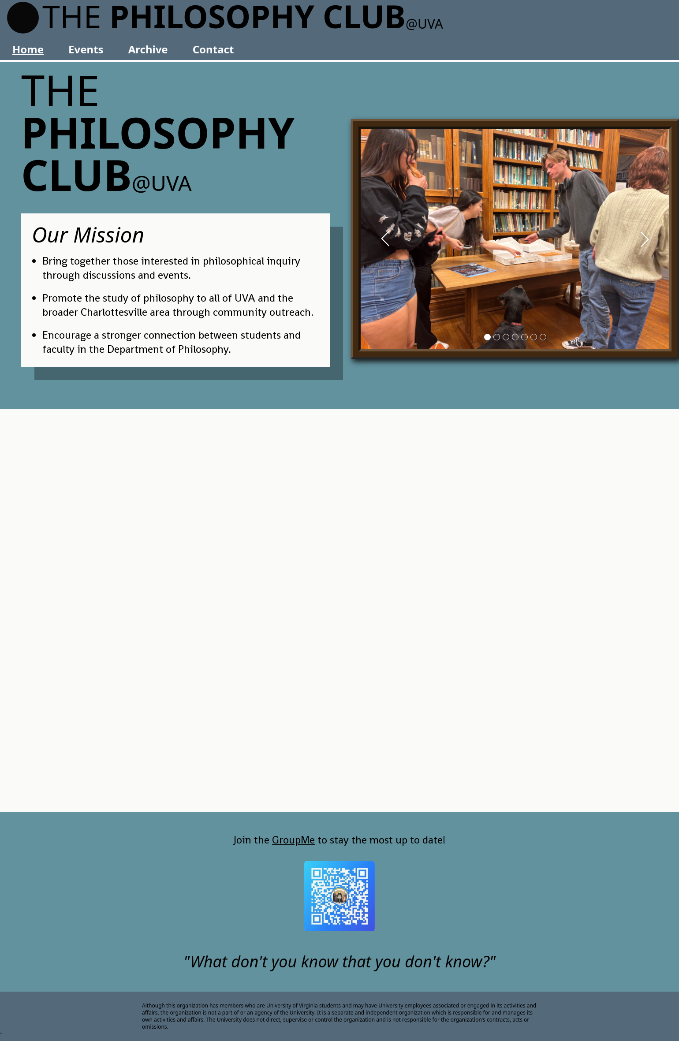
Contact (213, 49)
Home (28, 49)
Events (86, 49)
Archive (148, 49)
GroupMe (293, 840)
